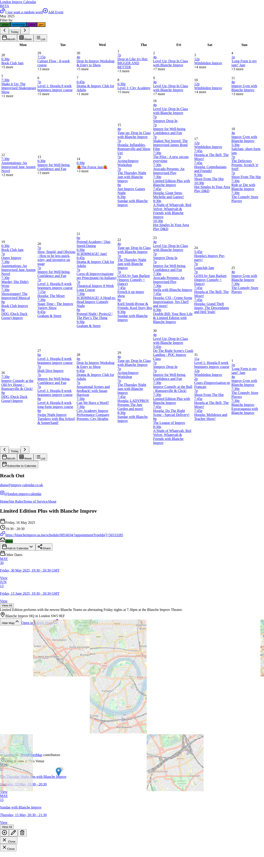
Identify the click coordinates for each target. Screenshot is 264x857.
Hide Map (11, 622)
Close (9, 840)
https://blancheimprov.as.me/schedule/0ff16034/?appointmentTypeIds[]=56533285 (61, 535)
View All (7, 605)
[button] (58, 772)
